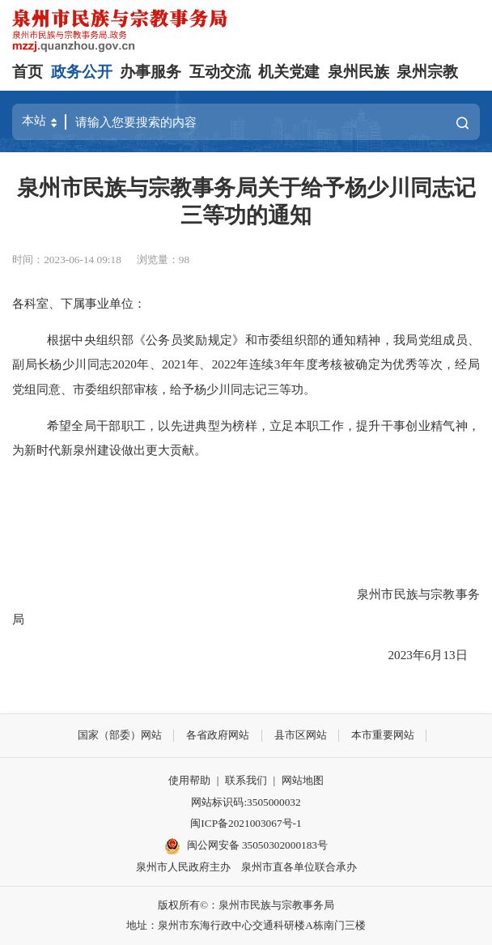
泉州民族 (358, 71)
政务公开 (81, 71)
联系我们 (246, 780)
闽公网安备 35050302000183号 (246, 846)
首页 (27, 71)
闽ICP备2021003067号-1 (245, 823)
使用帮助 (189, 780)
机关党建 (289, 71)
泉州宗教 (427, 71)
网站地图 (303, 780)
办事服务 (150, 71)
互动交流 (220, 71)
